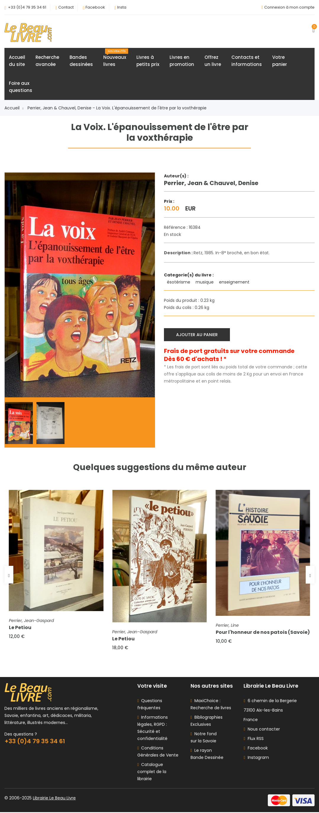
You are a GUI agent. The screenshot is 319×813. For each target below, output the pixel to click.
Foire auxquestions (20, 87)
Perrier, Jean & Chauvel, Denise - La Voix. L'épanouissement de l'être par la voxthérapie (117, 108)
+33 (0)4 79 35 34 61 (27, 7)
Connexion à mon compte (289, 7)
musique (205, 282)
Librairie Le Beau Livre (54, 799)
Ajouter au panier (197, 335)
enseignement (235, 282)
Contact (66, 7)
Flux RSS (253, 739)
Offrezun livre (212, 61)
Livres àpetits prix (147, 61)
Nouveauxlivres (115, 58)
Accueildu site (17, 61)
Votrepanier (279, 61)
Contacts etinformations (246, 61)
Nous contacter (262, 730)
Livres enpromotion (182, 61)
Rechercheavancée (47, 61)
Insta (121, 7)
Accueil (13, 108)
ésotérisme (179, 282)
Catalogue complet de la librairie (151, 772)
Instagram (256, 758)
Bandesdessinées (81, 61)
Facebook (95, 7)
